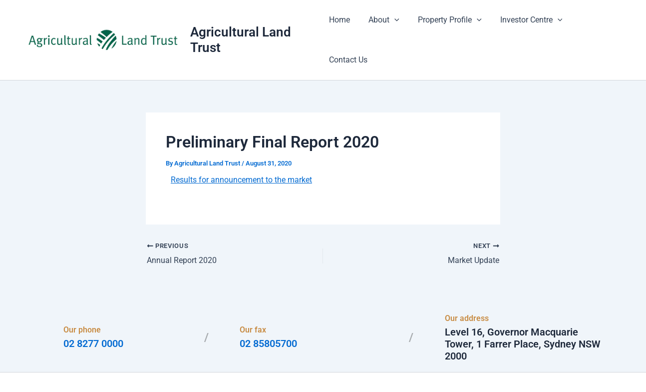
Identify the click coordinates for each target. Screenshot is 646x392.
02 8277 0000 (93, 314)
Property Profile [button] (450, 25)
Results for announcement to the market (241, 149)
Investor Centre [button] (529, 25)
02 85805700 (268, 314)
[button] (397, 25)
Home (344, 25)
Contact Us (595, 25)
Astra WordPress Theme (419, 367)
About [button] (386, 25)
